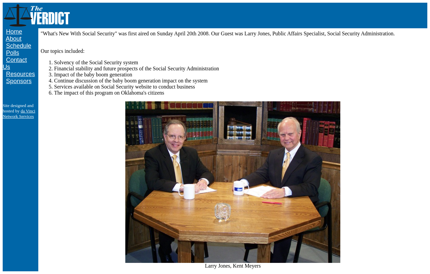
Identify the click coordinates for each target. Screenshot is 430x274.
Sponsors (19, 81)
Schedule (18, 45)
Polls (12, 52)
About (14, 38)
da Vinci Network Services (19, 113)
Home (14, 31)
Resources (20, 74)
